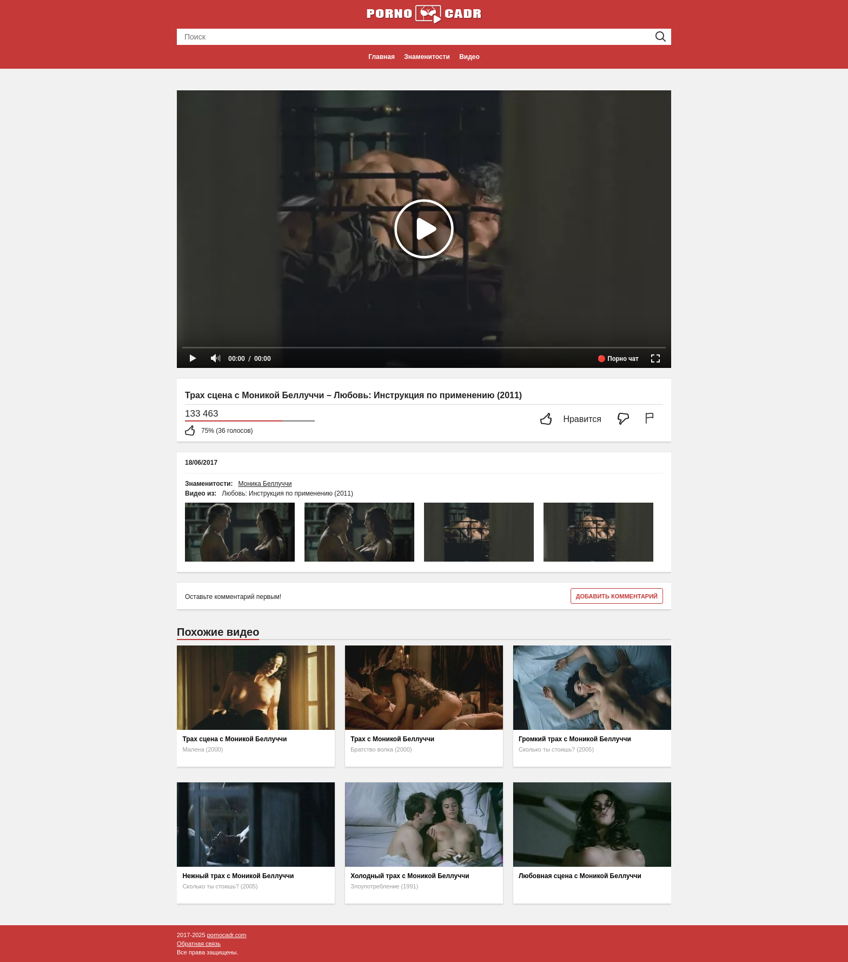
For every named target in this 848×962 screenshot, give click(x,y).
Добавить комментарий (617, 596)
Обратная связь (199, 943)
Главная (381, 57)
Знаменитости (426, 57)
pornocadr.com (227, 935)
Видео (469, 57)
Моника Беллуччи (265, 483)
